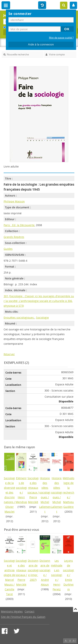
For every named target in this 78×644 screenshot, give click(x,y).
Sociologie (42, 317)
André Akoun (45, 582)
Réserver (9, 354)
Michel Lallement (45, 506)
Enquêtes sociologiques (19, 317)
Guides (8, 249)
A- (66, 640)
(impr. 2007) (33, 570)
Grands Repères (14, 237)
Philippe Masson (14, 201)
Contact (29, 611)
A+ (74, 640)
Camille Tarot (9, 591)
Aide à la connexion (41, 44)
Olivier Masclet (9, 509)
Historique (42, 5)
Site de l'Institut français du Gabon (23, 617)
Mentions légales (12, 611)
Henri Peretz (57, 587)
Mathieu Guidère (68, 504)
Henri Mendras (21, 499)
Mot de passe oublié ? (61, 37)
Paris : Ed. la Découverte (19, 225)
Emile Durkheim (69, 584)
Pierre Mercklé (33, 499)
